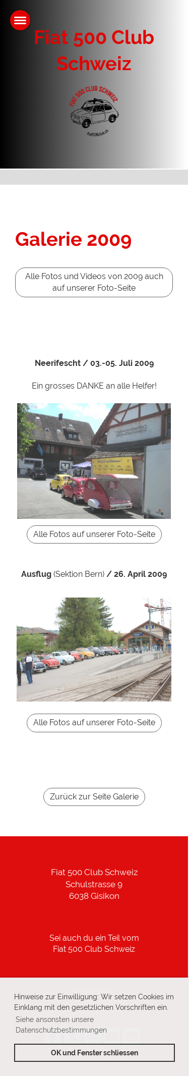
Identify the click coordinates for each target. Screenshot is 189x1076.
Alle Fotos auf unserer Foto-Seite (94, 534)
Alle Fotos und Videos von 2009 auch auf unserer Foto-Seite (94, 282)
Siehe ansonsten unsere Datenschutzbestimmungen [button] (61, 1024)
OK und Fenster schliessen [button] (94, 1052)
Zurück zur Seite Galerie (94, 796)
